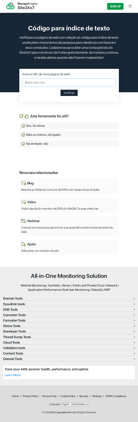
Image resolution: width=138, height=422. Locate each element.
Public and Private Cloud (88, 285)
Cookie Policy (67, 396)
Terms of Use (49, 396)
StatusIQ (96, 289)
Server (66, 285)
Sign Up (115, 6)
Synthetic (54, 285)
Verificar (69, 92)
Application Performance (44, 289)
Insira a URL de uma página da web (46, 74)
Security (83, 396)
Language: (54, 404)
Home (15, 396)
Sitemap (96, 396)
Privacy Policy (30, 396)
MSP (107, 289)
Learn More (12, 375)
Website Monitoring (33, 285)
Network (111, 285)
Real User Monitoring (75, 289)
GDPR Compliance (115, 396)
